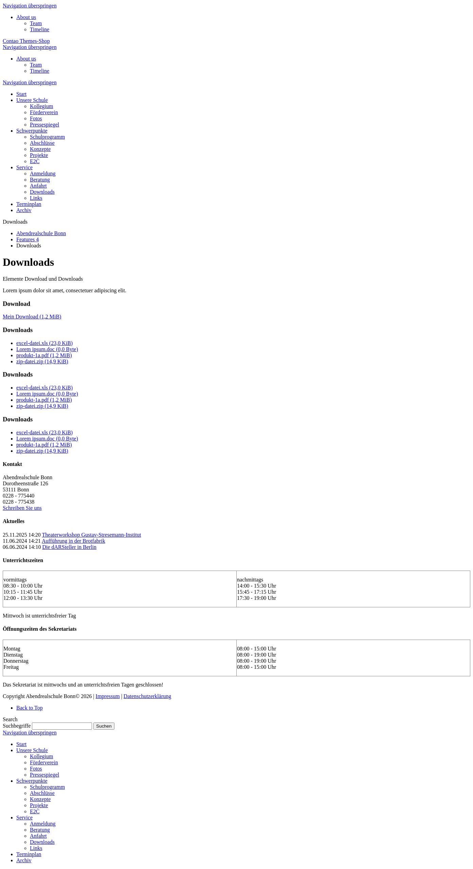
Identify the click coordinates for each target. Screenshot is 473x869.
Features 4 (27, 239)
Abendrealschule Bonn (41, 233)
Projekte (39, 805)
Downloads (42, 842)
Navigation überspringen (30, 5)
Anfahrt (38, 836)
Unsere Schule (32, 750)
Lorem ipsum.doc (47, 349)
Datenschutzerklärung (147, 696)
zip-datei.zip (42, 361)
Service (24, 817)
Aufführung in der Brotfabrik (73, 541)
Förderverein (44, 762)
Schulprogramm (47, 787)
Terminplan (28, 854)
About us (26, 17)
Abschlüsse (42, 793)
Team (36, 23)
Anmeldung (43, 824)
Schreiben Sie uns (22, 508)
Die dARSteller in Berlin (69, 547)
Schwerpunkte (32, 781)
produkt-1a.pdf (44, 355)
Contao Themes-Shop (26, 41)
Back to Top (29, 708)
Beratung (40, 830)
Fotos (36, 768)
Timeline (39, 29)
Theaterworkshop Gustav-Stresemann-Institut (91, 535)
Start (21, 744)
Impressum (108, 696)
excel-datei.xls (44, 343)
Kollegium (41, 756)
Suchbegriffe (17, 726)
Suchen (103, 726)
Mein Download (32, 316)
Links (36, 848)
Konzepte (40, 799)
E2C (34, 811)
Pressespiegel (44, 775)
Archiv (23, 860)
